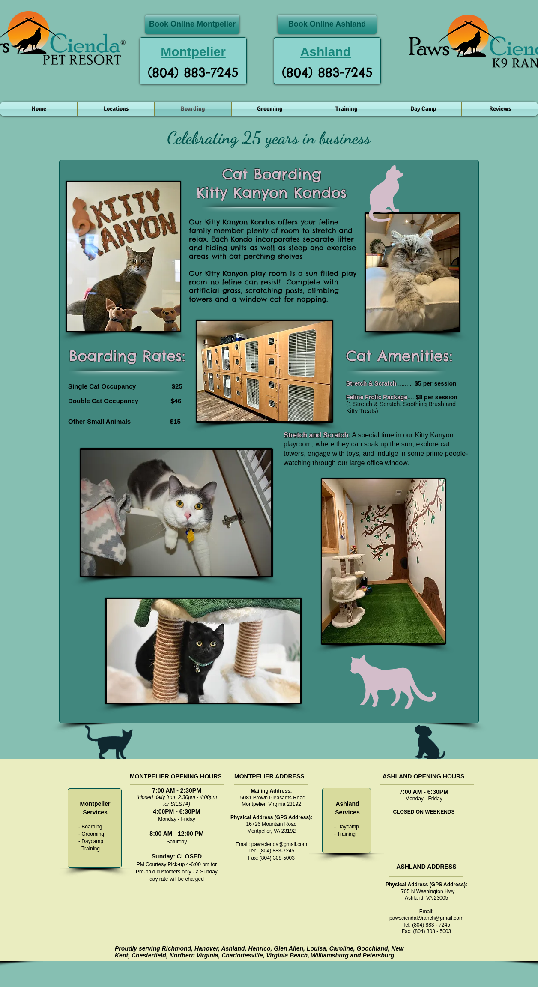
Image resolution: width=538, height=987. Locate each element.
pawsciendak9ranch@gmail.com (426, 918)
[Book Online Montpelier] (192, 24)
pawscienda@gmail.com (279, 844)
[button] (116, 109)
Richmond (176, 948)
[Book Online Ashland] (327, 24)
